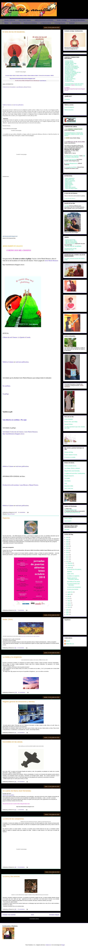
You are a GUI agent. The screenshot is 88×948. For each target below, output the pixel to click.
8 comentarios (21, 647)
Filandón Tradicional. (9, 20)
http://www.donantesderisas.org (72, 512)
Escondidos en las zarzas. (13, 742)
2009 (67, 610)
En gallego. (6, 394)
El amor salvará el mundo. (70, 454)
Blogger (63, 944)
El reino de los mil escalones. (14, 32)
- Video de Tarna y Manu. (70, 241)
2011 (67, 559)
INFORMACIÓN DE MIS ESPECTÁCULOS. (70, 249)
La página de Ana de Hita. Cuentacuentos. (74, 473)
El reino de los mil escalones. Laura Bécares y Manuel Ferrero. (17, 87)
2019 (67, 544)
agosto (69, 594)
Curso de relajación (69, 107)
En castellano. (7, 386)
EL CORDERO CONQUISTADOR (74, 129)
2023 (67, 537)
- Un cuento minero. (69, 76)
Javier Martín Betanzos (51, 260)
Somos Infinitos (68, 518)
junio (68, 598)
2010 (67, 561)
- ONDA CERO (68, 182)
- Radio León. (67, 186)
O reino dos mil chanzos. (69, 198)
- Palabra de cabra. (69, 64)
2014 (67, 552)
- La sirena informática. (70, 75)
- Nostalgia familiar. (69, 62)
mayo (68, 600)
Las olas (66, 205)
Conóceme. (67, 99)
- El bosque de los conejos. (71, 68)
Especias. (6, 518)
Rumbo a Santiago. (62, 20)
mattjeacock (48, 944)
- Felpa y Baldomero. (69, 178)
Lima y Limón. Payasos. (25, 20)
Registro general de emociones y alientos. (19, 702)
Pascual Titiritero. (68, 424)
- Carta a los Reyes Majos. (70, 188)
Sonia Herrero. (78, 85)
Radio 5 (14, 75)
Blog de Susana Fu (69, 475)
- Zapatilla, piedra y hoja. (70, 63)
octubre (69, 567)
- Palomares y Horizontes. (70, 73)
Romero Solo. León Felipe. (71, 421)
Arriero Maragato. (68, 419)
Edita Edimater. (75, 157)
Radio (11, 75)
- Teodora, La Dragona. (70, 71)
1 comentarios (21, 809)
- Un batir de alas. (68, 77)
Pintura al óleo (23, 636)
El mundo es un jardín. (69, 457)
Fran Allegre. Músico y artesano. (72, 468)
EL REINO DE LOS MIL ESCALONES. (75, 141)
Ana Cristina (67, 481)
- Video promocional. (69, 243)
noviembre (70, 565)
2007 (67, 614)
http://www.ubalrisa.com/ (70, 510)
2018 (67, 546)
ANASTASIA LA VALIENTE (72, 155)
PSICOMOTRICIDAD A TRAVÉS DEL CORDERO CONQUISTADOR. (73, 385)
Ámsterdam (37, 636)
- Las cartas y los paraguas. (71, 66)
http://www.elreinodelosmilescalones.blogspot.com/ (22, 78)
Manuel (68, 641)
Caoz (65, 483)
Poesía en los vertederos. (30, 23)
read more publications (18, 104)
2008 (67, 612)
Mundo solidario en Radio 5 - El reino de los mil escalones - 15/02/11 (41, 75)
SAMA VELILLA (70, 643)
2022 (67, 539)
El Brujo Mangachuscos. (72, 163)
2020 (67, 541)
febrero (69, 605)
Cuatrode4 (72, 23)
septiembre (70, 592)
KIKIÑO (68, 138)
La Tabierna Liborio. (46, 23)
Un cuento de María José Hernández (17, 791)
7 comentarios (21, 610)
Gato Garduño (67, 521)
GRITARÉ (66, 529)
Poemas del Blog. (68, 452)
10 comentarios (21, 692)
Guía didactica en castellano (11, 420)
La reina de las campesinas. (13, 819)
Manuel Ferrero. (11, 514)
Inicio (32, 914)
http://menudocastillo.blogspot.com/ (10, 236)
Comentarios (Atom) (34, 918)
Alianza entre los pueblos (8, 795)
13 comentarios (21, 781)
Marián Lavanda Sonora (70, 465)
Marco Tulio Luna (68, 488)
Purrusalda (67, 478)
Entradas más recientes (9, 914)
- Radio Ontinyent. (68, 184)
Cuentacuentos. (16, 23)
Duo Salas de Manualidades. (77, 20)
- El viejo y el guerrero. (69, 78)
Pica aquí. (24, 420)
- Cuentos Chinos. (68, 61)
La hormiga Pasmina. (60, 23)
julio (68, 596)
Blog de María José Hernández (72, 470)
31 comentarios (21, 512)
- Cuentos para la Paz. (69, 239)
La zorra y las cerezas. (11, 876)
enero (69, 607)
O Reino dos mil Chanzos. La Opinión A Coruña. (17, 337)
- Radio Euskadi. (68, 183)
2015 (67, 550)
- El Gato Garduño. (69, 69)
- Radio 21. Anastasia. (69, 180)
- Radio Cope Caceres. (70, 187)
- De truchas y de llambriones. (71, 67)
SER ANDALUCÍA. (69, 179)
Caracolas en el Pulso (71, 167)
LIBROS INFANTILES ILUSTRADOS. (44, 20)
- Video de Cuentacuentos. (71, 242)
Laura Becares (43, 80)
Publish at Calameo (7, 104)
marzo (69, 603)
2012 (67, 557)
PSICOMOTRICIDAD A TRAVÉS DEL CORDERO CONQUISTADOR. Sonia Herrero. (73, 134)
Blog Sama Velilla (68, 486)
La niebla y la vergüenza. (12, 657)
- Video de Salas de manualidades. (73, 246)
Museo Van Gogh (32, 636)
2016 (67, 548)
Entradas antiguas (54, 914)
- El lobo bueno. (68, 80)
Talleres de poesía (68, 109)
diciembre (70, 563)
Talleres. (6, 23)
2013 (67, 554)
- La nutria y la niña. (69, 81)
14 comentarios (21, 732)
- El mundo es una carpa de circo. (72, 72)
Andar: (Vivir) (8, 619)
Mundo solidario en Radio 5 (22, 75)
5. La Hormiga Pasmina (70, 159)
